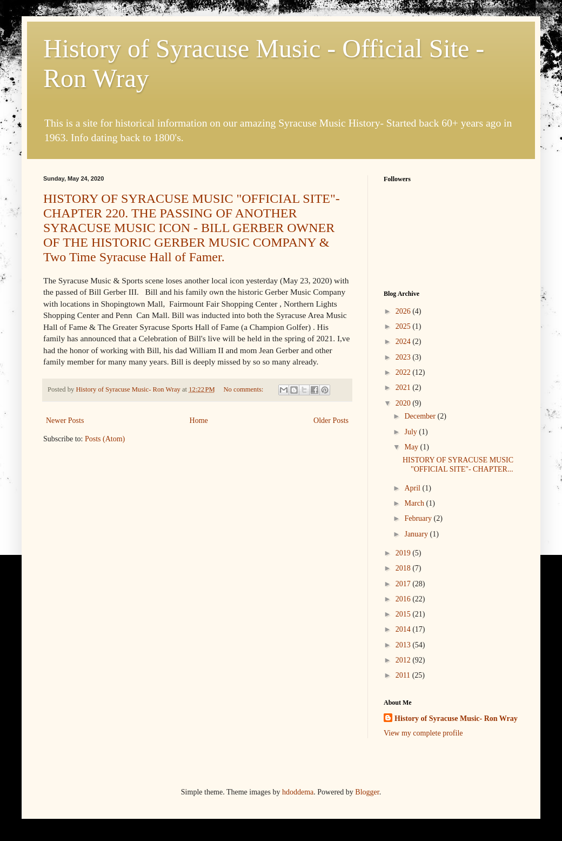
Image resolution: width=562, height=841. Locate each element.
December (420, 416)
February (418, 518)
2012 (404, 660)
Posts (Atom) (105, 439)
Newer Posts (65, 420)
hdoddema (297, 792)
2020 (404, 403)
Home (199, 420)
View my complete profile (423, 733)
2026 (404, 311)
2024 (404, 341)
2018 (404, 568)
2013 (404, 645)
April (413, 488)
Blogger (367, 792)
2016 (404, 599)
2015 (404, 614)
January (417, 534)
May (412, 447)
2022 (404, 372)
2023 (404, 357)
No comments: (244, 389)
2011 (404, 675)
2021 (404, 387)
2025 (404, 326)
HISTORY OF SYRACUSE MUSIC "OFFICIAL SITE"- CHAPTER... (458, 464)
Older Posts (331, 420)
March (415, 503)
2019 (404, 553)
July (411, 432)
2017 (404, 584)
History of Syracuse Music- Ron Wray (456, 718)
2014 (404, 629)
